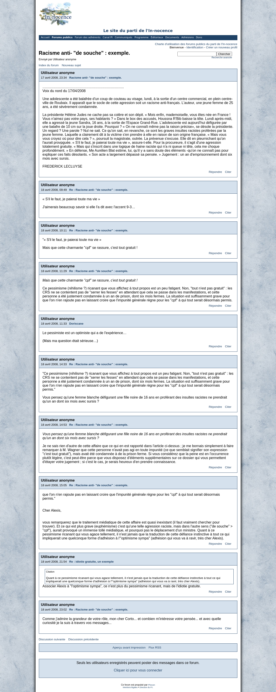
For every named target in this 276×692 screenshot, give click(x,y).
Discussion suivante (52, 639)
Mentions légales (130, 687)
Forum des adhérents (88, 37)
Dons (199, 37)
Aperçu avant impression (129, 647)
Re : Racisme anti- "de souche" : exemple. (98, 189)
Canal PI (108, 37)
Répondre (215, 172)
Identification (194, 47)
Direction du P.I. (146, 687)
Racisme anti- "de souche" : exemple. (95, 77)
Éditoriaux (157, 37)
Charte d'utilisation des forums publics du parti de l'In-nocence (196, 44)
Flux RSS (154, 647)
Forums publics (62, 37)
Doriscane (76, 323)
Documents (172, 37)
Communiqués (123, 37)
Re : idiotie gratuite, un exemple (91, 561)
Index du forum (49, 65)
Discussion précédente (83, 639)
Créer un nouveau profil (221, 47)
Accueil (45, 37)
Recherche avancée (222, 57)
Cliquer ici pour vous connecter (138, 670)
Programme (141, 37)
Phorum (151, 685)
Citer (228, 172)
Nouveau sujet (71, 65)
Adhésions (187, 37)
